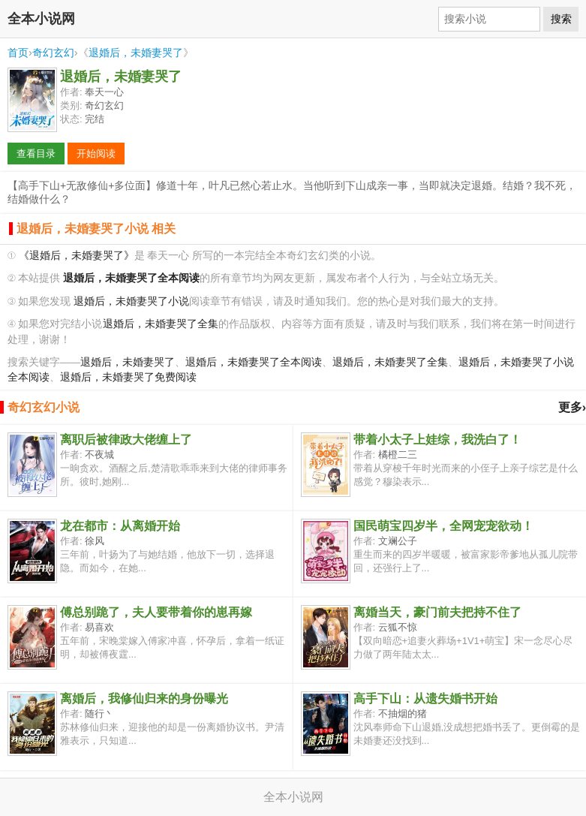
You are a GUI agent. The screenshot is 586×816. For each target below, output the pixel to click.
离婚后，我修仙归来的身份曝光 (144, 698)
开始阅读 (96, 153)
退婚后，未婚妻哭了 (136, 53)
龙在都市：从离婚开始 (120, 525)
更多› (572, 407)
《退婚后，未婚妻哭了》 (76, 255)
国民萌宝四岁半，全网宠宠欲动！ (443, 525)
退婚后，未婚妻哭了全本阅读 (253, 362)
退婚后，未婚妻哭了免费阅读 (128, 377)
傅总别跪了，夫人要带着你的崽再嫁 (156, 612)
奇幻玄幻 (53, 53)
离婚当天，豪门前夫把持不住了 (437, 612)
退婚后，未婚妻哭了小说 (131, 301)
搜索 (561, 19)
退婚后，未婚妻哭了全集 (160, 324)
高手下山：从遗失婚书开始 (425, 698)
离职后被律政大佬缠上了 (126, 439)
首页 (18, 53)
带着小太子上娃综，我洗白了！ (437, 439)
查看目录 (36, 153)
